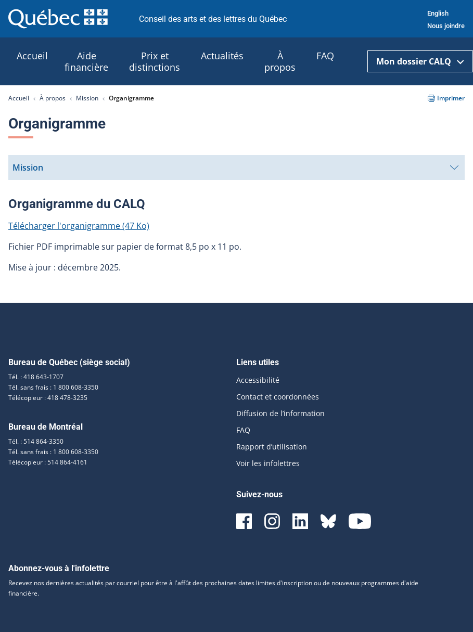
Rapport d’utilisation (271, 447)
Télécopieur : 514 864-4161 (47, 462)
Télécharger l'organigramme (78, 225)
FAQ (243, 430)
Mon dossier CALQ (420, 61)
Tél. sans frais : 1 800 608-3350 (53, 387)
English (438, 13)
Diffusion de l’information (280, 413)
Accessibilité (257, 380)
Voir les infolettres (268, 463)
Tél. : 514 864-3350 (35, 441)
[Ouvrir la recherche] (354, 62)
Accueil (18, 98)
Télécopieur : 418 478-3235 (47, 397)
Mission (87, 98)
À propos (53, 98)
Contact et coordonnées (277, 397)
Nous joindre (446, 26)
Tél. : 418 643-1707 (35, 376)
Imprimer (446, 98)
